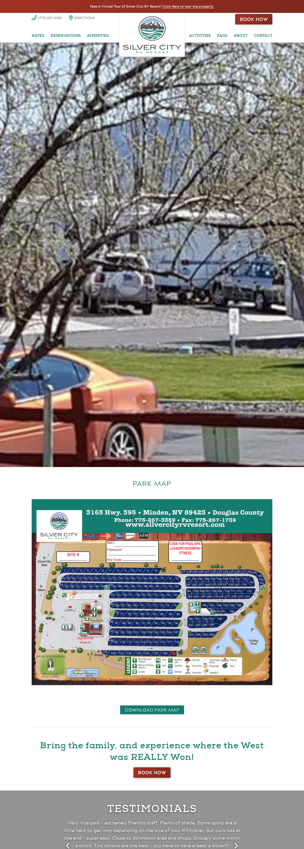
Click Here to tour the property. (188, 6)
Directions (84, 17)
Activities (200, 35)
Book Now (254, 19)
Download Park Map (152, 709)
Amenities (98, 35)
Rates (38, 35)
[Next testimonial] (236, 842)
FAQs (222, 35)
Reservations (66, 35)
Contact (263, 35)
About (241, 35)
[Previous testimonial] (67, 842)
